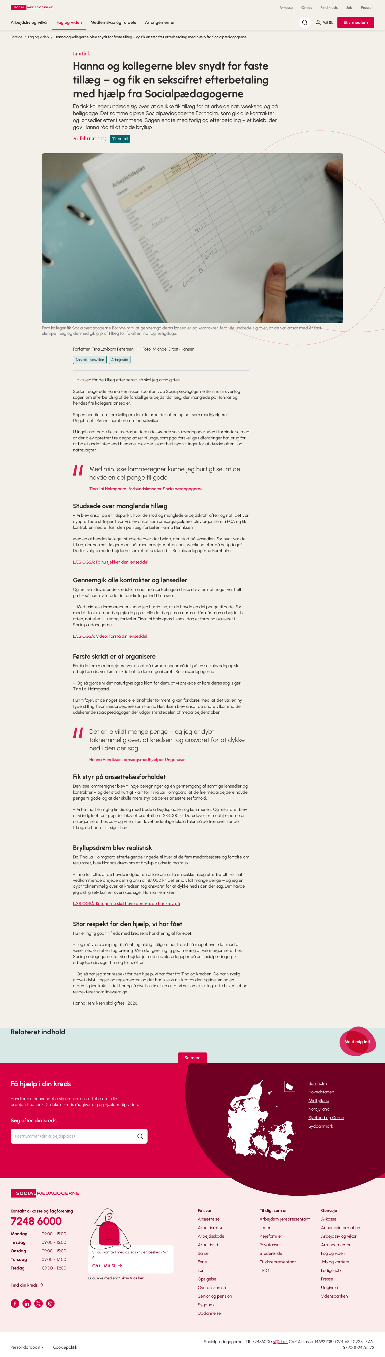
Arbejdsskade (211, 1236)
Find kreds (329, 7)
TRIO (264, 1270)
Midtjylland (319, 1100)
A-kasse (286, 7)
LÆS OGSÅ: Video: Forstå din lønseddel (110, 636)
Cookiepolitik (65, 1347)
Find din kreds (27, 1285)
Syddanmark (321, 1126)
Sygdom (206, 1304)
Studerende (271, 1253)
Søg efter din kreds (34, 1120)
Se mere (192, 1057)
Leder (265, 1227)
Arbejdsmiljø (210, 1227)
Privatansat (270, 1244)
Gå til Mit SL (107, 1265)
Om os (306, 7)
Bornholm (318, 1083)
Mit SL (324, 22)
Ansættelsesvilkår (89, 360)
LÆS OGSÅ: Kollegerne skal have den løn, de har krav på (126, 903)
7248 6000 (36, 1221)
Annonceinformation (340, 1227)
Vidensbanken (334, 1296)
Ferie (202, 1261)
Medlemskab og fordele (113, 22)
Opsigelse (207, 1279)
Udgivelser (331, 1287)
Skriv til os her (132, 1278)
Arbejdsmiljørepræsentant (285, 1219)
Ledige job (331, 1270)
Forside (16, 37)
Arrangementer (160, 22)
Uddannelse (209, 1313)
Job (349, 7)
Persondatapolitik (27, 1347)
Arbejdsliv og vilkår (29, 22)
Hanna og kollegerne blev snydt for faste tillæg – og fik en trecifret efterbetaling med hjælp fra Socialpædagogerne (151, 37)
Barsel (203, 1253)
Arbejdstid (119, 360)
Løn (201, 1270)
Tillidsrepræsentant (278, 1261)
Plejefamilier (271, 1236)
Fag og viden (69, 22)
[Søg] (305, 22)
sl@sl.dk (280, 1341)
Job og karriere (335, 1261)
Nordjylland (319, 1109)
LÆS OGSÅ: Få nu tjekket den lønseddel (110, 562)
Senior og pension (215, 1296)
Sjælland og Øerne (326, 1117)
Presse (366, 7)
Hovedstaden (321, 1091)
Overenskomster (213, 1287)
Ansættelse (209, 1219)
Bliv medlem (356, 22)
